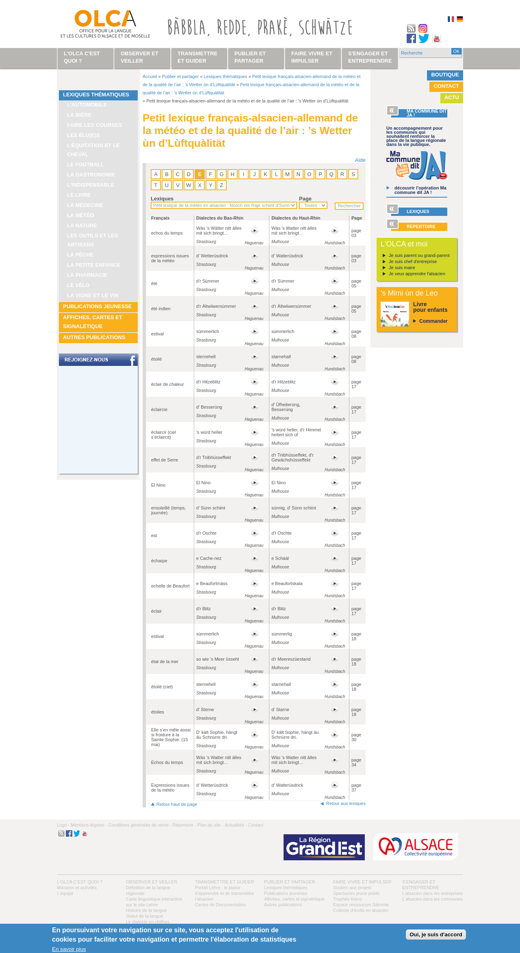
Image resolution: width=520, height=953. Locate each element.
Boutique (445, 75)
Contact (446, 86)
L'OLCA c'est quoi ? (79, 881)
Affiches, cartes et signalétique (92, 321)
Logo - (63, 824)
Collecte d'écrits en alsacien (360, 910)
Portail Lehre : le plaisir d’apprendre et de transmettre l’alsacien (224, 893)
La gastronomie (91, 175)
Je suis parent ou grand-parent (419, 255)
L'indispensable (91, 185)
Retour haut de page (176, 804)
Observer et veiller (151, 881)
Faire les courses (94, 125)
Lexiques (162, 199)
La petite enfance (94, 265)
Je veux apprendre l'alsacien (417, 273)
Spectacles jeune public (356, 893)
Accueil (150, 76)
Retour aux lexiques (346, 803)
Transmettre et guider (224, 881)
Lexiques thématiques (96, 94)
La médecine (85, 205)
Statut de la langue (144, 916)
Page (305, 199)
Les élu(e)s (83, 135)
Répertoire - (184, 824)
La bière (79, 115)
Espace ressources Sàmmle (361, 904)
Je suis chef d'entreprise (413, 261)
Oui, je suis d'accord (436, 934)
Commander (433, 321)
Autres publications (94, 337)
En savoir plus (69, 949)
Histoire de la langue (146, 910)
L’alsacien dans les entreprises (432, 893)
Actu (451, 97)
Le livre (79, 195)
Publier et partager (180, 76)
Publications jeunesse (97, 306)
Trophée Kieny (347, 898)
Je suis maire (402, 267)
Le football (85, 164)
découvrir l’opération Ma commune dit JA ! (420, 190)
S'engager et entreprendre (370, 57)
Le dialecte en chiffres (147, 921)
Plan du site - (210, 824)
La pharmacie (87, 275)
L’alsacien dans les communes (432, 898)
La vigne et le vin (93, 295)
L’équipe (65, 893)
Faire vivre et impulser (362, 881)
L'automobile (87, 105)
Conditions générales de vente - (139, 824)
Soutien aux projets (352, 887)
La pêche (80, 255)
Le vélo (78, 285)
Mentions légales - (89, 824)
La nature (82, 225)
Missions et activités (77, 887)
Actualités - (236, 824)
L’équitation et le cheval (93, 149)
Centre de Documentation (220, 904)
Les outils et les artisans (92, 240)
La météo (80, 215)
